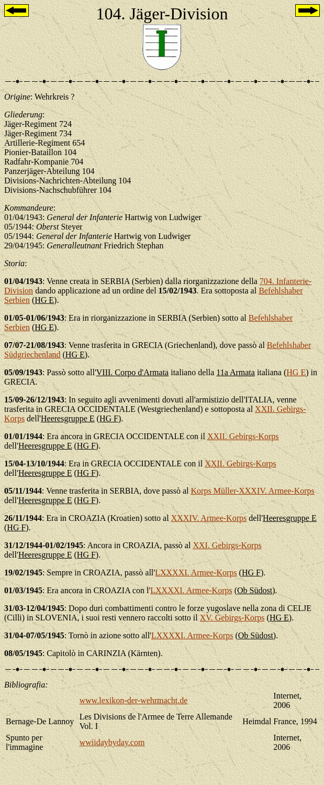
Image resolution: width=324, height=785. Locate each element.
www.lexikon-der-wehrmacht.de (134, 700)
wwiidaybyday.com (112, 742)
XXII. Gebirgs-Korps (243, 436)
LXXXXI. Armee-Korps (196, 572)
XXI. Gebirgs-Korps (227, 545)
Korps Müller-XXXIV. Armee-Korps (253, 490)
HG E (296, 372)
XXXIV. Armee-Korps (209, 518)
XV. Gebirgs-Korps (232, 617)
